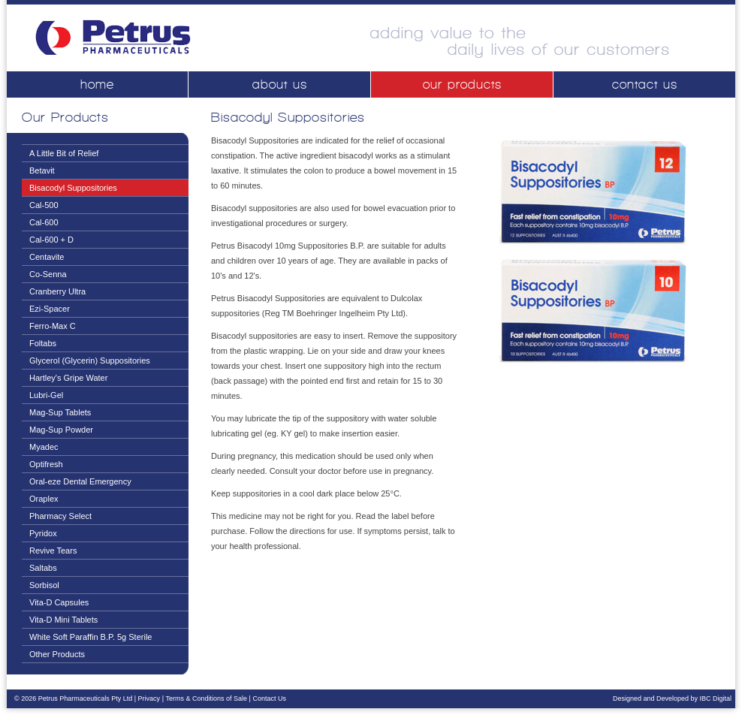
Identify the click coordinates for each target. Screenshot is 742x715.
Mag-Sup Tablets (60, 412)
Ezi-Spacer (49, 308)
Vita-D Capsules (59, 602)
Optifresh (46, 464)
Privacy (149, 698)
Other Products (57, 654)
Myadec (44, 446)
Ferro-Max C (52, 325)
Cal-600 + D (51, 239)
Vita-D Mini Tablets (63, 619)
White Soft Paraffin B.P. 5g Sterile (90, 636)
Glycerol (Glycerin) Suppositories (89, 360)
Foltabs (42, 343)
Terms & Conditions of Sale (206, 698)
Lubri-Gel (46, 395)
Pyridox (43, 533)
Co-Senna (48, 274)
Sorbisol (44, 585)
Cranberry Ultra (57, 291)
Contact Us (269, 698)
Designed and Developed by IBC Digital (672, 698)
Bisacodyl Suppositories (73, 187)
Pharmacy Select (60, 515)
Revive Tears (53, 550)
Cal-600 (44, 222)
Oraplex (44, 498)
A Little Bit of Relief (63, 153)
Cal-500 (44, 205)
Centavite (46, 256)
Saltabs (43, 567)
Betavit (42, 170)
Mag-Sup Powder (61, 429)
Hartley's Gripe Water (68, 377)
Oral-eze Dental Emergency (80, 481)
